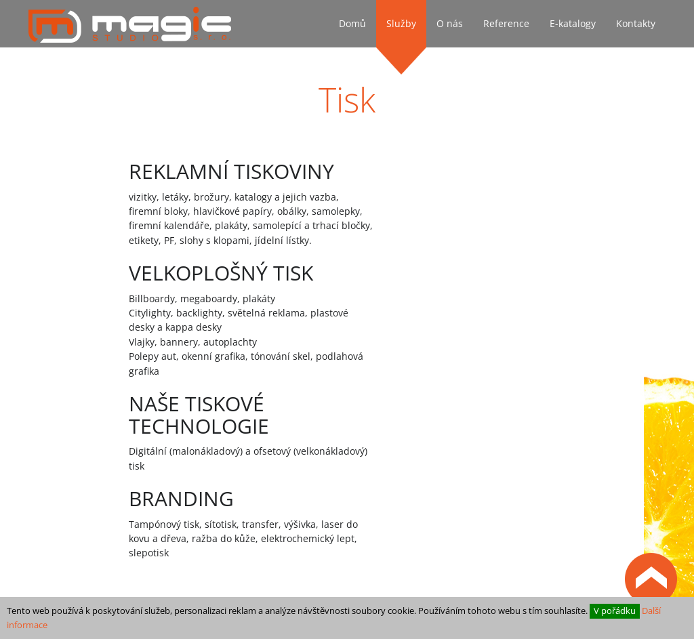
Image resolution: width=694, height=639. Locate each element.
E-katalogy (573, 23)
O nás (449, 23)
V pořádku (615, 610)
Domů (352, 23)
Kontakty (635, 23)
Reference (506, 23)
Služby (401, 23)
